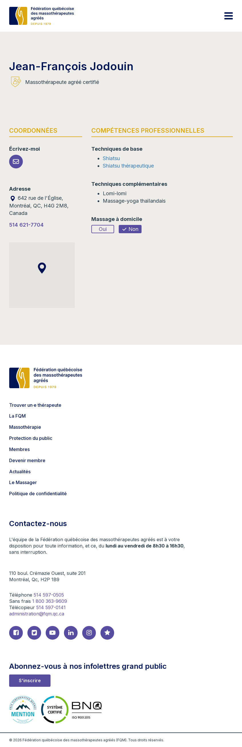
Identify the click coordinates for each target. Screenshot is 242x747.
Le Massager (23, 482)
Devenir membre (27, 460)
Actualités (20, 471)
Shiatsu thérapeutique (128, 166)
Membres (19, 449)
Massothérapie (25, 427)
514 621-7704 (26, 225)
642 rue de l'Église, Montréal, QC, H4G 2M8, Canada (38, 205)
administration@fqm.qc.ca (36, 614)
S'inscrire (30, 680)
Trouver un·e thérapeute (35, 405)
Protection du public (30, 438)
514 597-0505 (49, 595)
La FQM (17, 416)
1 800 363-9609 (49, 601)
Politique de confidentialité (38, 493)
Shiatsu (111, 158)
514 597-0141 (51, 607)
